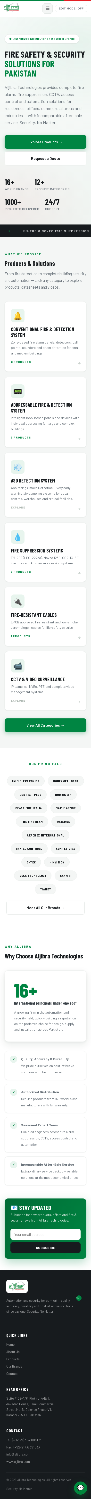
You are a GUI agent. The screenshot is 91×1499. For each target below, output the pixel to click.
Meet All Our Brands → (45, 907)
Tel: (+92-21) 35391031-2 (23, 1440)
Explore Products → (45, 141)
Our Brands (14, 1366)
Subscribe (45, 1248)
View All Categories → (45, 725)
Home (10, 1344)
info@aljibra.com (18, 1454)
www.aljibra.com (18, 1461)
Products (13, 1359)
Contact (12, 1373)
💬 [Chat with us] (80, 1488)
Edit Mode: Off (71, 8)
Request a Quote (45, 158)
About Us (13, 1352)
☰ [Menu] (48, 8)
